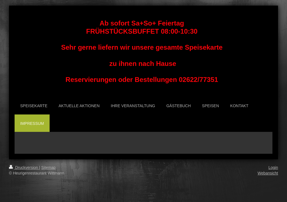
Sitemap (48, 167)
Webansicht (268, 173)
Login (273, 167)
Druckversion (24, 167)
